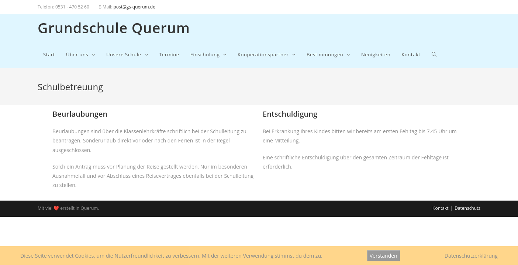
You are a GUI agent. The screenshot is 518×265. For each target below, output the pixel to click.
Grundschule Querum (114, 27)
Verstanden (383, 255)
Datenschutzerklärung (471, 255)
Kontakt (440, 208)
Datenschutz (467, 208)
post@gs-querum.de (134, 7)
